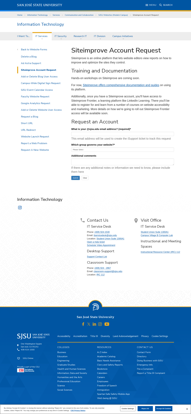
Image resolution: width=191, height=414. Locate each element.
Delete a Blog (29, 56)
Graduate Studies (66, 364)
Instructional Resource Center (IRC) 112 (160, 252)
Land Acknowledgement (125, 336)
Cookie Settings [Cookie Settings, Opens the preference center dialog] (128, 408)
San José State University (39, 5)
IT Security (61, 36)
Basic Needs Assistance (108, 360)
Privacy (145, 336)
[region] (95, 409)
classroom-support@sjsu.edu (108, 271)
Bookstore (102, 368)
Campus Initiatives (122, 36)
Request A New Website (35, 150)
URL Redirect (28, 130)
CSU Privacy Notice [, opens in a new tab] (78, 410)
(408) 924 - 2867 (103, 268)
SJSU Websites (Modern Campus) (113, 15)
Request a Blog (29, 116)
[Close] (187, 409)
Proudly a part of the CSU (28, 369)
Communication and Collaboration (79, 15)
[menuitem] (23, 36)
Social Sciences (64, 389)
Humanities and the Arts (69, 377)
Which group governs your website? (93, 144)
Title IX (94, 336)
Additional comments (83, 155)
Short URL (27, 123)
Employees (102, 381)
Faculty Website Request (35, 96)
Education (62, 356)
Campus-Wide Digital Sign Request (41, 83)
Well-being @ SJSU (107, 398)
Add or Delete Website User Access (41, 110)
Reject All (145, 408)
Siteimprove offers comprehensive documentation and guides (121, 85)
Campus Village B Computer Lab (157, 235)
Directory (141, 356)
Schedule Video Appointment (101, 245)
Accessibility (63, 336)
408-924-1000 (28, 349)
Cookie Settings (160, 336)
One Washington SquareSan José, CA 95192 (31, 345)
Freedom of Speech (107, 385)
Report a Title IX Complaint (151, 373)
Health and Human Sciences (71, 368)
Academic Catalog (106, 356)
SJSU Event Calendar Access (37, 90)
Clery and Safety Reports (110, 364)
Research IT (80, 36)
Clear (85, 178)
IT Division (99, 36)
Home (19, 15)
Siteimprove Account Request (146, 15)
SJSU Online (28, 358)
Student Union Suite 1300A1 (110, 238)
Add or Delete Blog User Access (39, 76)
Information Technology (37, 15)
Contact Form (144, 352)
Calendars (102, 373)
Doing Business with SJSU (150, 360)
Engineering (63, 360)
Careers (101, 377)
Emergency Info (145, 364)
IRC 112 (101, 274)
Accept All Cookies (163, 408)
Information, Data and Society (72, 373)
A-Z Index (102, 352)
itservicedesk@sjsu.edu (105, 235)
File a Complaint (145, 368)
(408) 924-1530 (102, 232)
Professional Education (68, 381)
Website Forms (38, 49)
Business (61, 352)
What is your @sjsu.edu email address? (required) (101, 129)
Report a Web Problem (34, 143)
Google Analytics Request (35, 103)
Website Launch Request (35, 136)
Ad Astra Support (31, 63)
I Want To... (23, 36)
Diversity (105, 336)
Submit (75, 178)
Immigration (103, 389)
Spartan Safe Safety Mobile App (113, 394)
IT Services (41, 36)
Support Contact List (97, 256)
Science (61, 385)
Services (56, 15)
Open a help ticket (96, 242)
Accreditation (80, 336)
